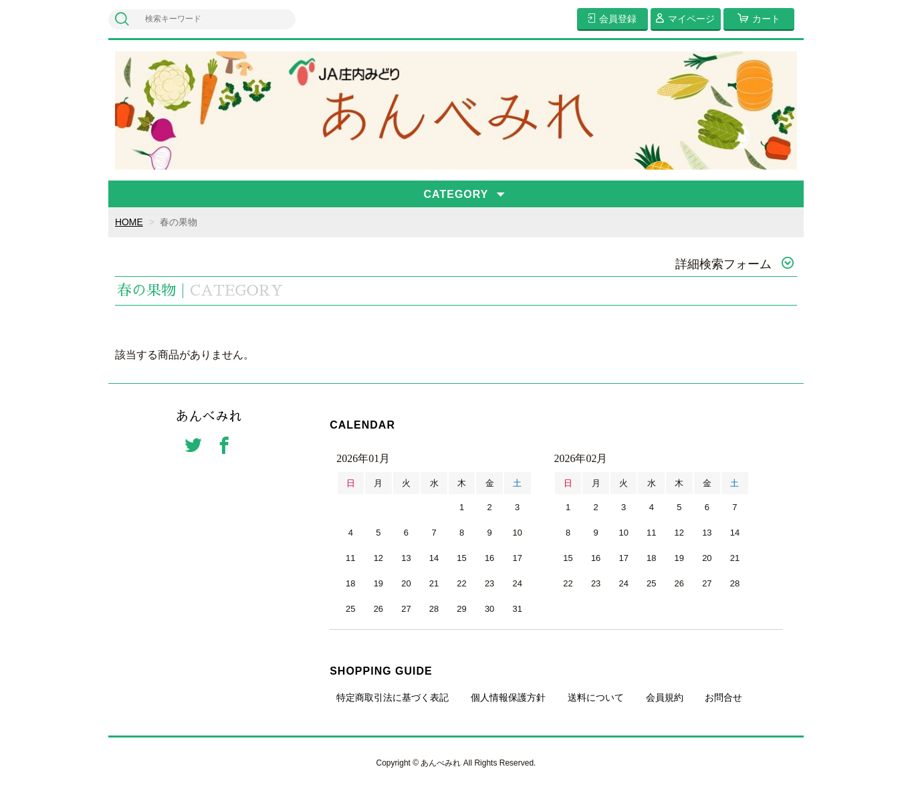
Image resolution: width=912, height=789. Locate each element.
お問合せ (723, 697)
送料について (596, 697)
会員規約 (664, 697)
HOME (129, 222)
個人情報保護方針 (508, 697)
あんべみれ (208, 417)
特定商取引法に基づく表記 (392, 697)
